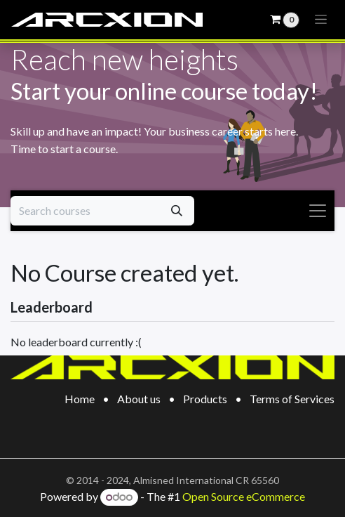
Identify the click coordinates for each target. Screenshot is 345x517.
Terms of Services (292, 398)
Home (80, 398)
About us (139, 398)
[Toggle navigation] (321, 19)
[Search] (176, 210)
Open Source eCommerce (243, 496)
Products (205, 398)
